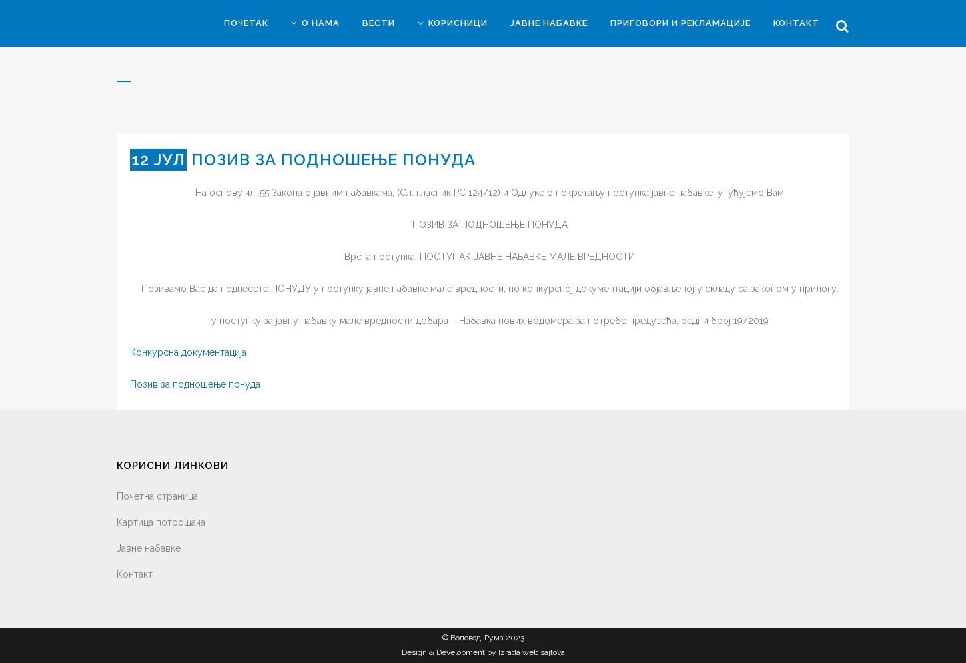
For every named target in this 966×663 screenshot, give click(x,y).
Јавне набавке (149, 548)
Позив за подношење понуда (195, 384)
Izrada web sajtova (531, 652)
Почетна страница (157, 496)
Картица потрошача (161, 522)
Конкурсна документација (188, 352)
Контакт (135, 574)
